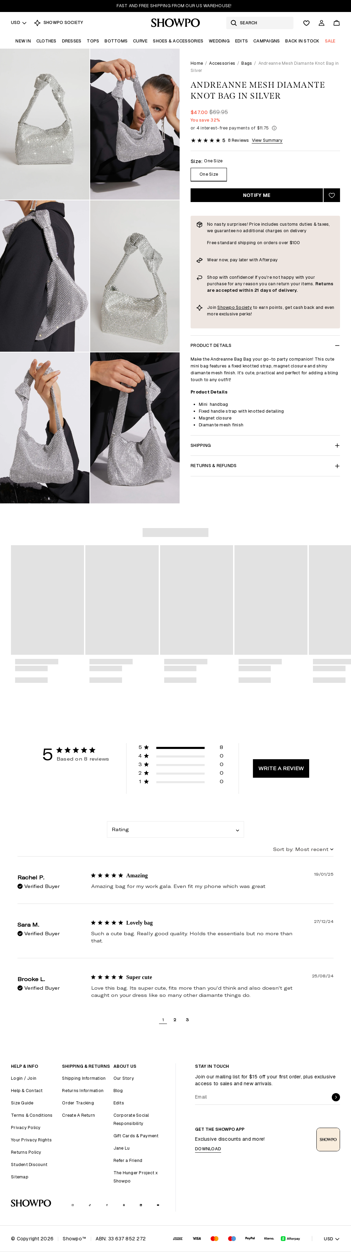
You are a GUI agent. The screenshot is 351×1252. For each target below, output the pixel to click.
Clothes (46, 41)
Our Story (123, 1078)
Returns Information (83, 1090)
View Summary (267, 140)
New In (23, 41)
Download (208, 1149)
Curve (140, 41)
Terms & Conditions (32, 1115)
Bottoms (116, 41)
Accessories (222, 63)
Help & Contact (27, 1090)
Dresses (72, 41)
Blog (118, 1090)
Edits (241, 41)
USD (19, 22)
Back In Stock (302, 41)
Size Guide (22, 1103)
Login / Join (23, 1078)
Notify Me (256, 195)
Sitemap (19, 1177)
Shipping (265, 445)
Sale (330, 41)
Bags (246, 63)
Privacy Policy (26, 1127)
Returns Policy (26, 1152)
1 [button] (163, 1019)
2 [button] (174, 1019)
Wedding (219, 41)
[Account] (321, 23)
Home (197, 63)
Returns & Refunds (265, 465)
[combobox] (175, 829)
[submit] (336, 1097)
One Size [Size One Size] (208, 174)
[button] (180, 748)
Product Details (265, 345)
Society (244, 307)
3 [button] (187, 1019)
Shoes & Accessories (178, 41)
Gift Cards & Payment (136, 1136)
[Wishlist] (306, 23)
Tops (93, 41)
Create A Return (78, 1115)
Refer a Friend (128, 1160)
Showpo (226, 307)
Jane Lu (121, 1148)
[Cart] (336, 23)
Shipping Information (84, 1078)
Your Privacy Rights (31, 1140)
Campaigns (266, 41)
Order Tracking (78, 1103)
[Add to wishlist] (332, 195)
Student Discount (29, 1164)
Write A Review (281, 768)
